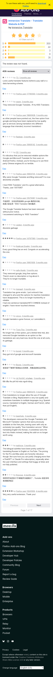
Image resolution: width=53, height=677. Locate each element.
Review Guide (10, 579)
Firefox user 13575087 (25, 198)
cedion (19, 225)
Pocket (6, 633)
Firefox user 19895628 (25, 115)
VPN (5, 619)
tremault (19, 289)
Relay (5, 623)
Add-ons (7, 537)
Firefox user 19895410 (25, 392)
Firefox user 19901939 (25, 262)
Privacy (6, 650)
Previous (14, 505)
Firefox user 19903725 (25, 174)
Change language (10, 668)
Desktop (7, 592)
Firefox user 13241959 (25, 491)
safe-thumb (21, 270)
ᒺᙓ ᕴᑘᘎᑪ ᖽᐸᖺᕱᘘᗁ (24, 378)
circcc (18, 316)
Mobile (6, 596)
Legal (25, 650)
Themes (27, 13)
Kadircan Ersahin (23, 246)
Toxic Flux (20, 329)
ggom (18, 102)
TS (17, 78)
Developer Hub (10, 555)
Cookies (15, 650)
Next (39, 505)
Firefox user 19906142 (25, 144)
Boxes (18, 365)
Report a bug (9, 574)
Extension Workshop (13, 551)
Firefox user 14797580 (25, 238)
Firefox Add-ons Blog (14, 546)
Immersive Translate (22, 27)
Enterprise (8, 601)
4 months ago (29, 475)
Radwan (19, 137)
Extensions (17, 13)
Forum (6, 569)
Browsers (7, 614)
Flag (4, 88)
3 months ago (25, 78)
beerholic (20, 416)
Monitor (7, 628)
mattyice (19, 445)
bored (18, 351)
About (6, 541)
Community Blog (11, 565)
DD (17, 152)
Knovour (19, 475)
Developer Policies (12, 560)
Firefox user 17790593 (25, 94)
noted (26, 654)
